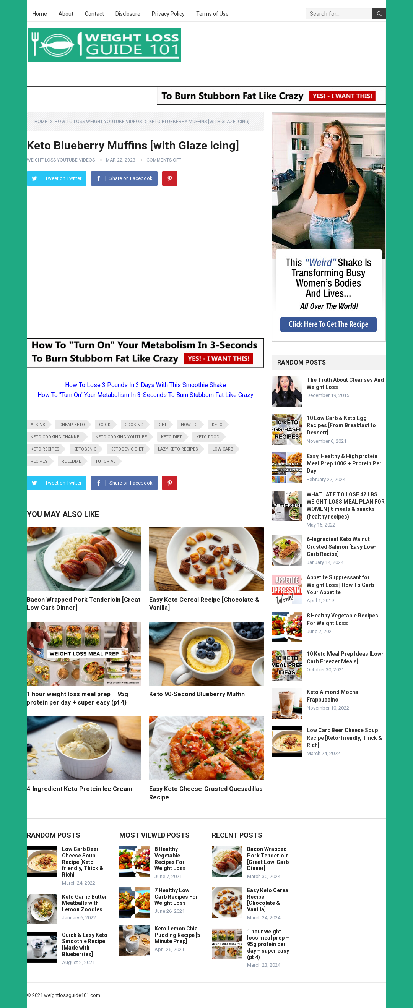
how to (189, 424)
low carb (222, 449)
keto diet (171, 436)
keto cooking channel (56, 436)
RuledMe (71, 461)
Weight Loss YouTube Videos (61, 160)
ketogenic (84, 449)
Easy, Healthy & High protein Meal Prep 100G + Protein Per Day (344, 463)
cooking (134, 424)
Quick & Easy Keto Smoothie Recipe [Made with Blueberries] (84, 944)
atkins (38, 424)
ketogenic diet (127, 449)
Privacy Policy (168, 14)
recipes (39, 461)
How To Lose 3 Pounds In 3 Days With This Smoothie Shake (145, 385)
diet (162, 424)
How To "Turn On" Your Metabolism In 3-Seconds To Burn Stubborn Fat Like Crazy (145, 395)
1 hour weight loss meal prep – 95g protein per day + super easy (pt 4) (268, 944)
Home (40, 14)
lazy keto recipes (178, 449)
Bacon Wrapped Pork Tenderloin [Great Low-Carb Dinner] (268, 858)
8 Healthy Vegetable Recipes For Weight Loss (170, 858)
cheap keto (72, 424)
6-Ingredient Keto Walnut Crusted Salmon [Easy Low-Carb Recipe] (341, 546)
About (66, 14)
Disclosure (127, 14)
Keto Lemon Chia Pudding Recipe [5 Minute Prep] (177, 935)
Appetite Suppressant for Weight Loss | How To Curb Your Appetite (340, 584)
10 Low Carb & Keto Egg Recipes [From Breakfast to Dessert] (341, 425)
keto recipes (45, 449)
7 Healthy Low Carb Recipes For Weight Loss (176, 896)
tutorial (105, 461)
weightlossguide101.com (72, 995)
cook (105, 424)
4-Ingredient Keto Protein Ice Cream (79, 788)
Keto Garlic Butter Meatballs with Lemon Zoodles (84, 903)
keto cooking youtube (121, 436)
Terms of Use (212, 14)
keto (217, 424)
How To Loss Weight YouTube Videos (98, 121)
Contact (94, 14)
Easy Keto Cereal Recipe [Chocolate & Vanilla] (268, 899)
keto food (208, 436)
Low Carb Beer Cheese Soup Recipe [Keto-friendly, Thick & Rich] (344, 737)
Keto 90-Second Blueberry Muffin (197, 694)
